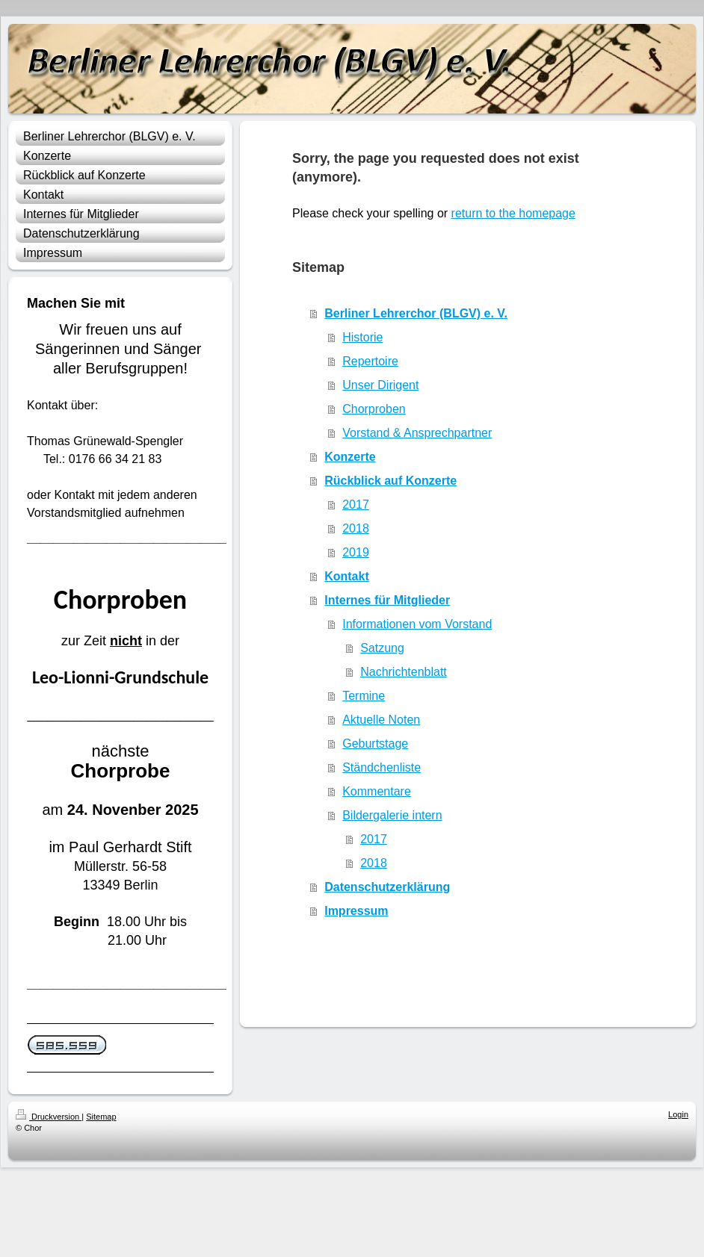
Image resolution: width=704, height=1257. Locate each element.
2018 (355, 528)
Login (678, 1114)
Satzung (382, 648)
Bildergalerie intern (392, 815)
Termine (363, 695)
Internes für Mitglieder (387, 600)
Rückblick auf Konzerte (390, 480)
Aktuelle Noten (381, 719)
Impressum (356, 910)
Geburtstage (375, 743)
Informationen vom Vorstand (417, 624)
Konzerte (349, 456)
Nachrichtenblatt (403, 671)
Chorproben (374, 409)
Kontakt (346, 576)
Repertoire (370, 361)
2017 (355, 504)
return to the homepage (513, 213)
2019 (355, 552)
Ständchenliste (381, 767)
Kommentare (376, 791)
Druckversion (48, 1116)
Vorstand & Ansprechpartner (417, 432)
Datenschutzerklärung (387, 887)
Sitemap (101, 1116)
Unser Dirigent (380, 385)
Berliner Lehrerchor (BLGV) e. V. (415, 313)
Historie (362, 337)
